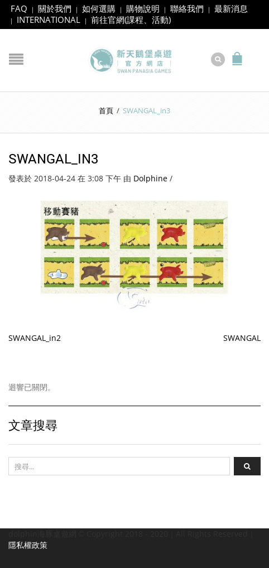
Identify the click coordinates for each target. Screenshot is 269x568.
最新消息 (231, 8)
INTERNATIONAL (48, 19)
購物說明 (143, 8)
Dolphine (150, 173)
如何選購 (99, 8)
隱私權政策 (27, 540)
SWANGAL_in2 (34, 333)
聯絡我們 (187, 8)
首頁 (106, 105)
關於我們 (54, 8)
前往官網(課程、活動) (131, 19)
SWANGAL (242, 333)
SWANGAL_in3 (53, 153)
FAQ (19, 8)
